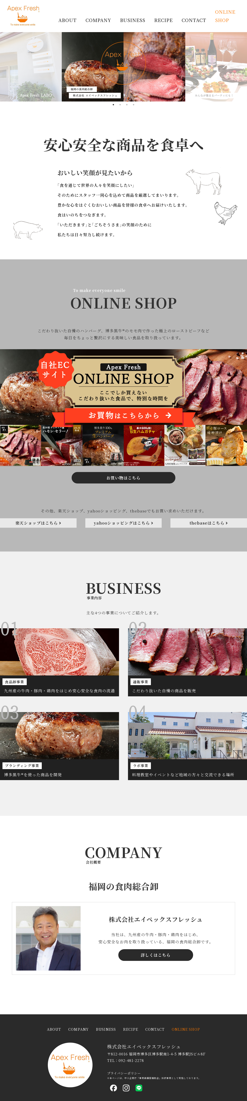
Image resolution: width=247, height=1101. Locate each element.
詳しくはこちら (156, 990)
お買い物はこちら (123, 554)
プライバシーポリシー (124, 1073)
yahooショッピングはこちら (123, 527)
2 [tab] (120, 105)
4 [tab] (133, 105)
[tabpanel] (123, 66)
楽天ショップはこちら (38, 527)
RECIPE (163, 20)
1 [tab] (113, 105)
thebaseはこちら (209, 527)
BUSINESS (132, 20)
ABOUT (67, 20)
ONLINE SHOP (225, 15)
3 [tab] (127, 105)
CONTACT (194, 20)
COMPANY (98, 20)
